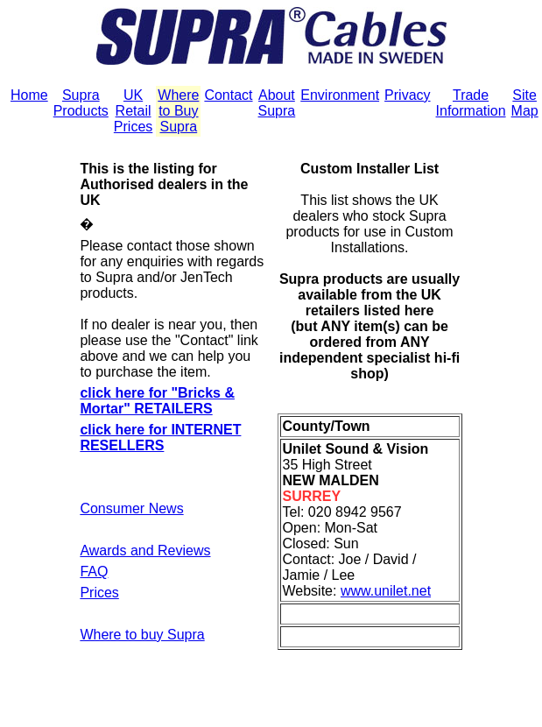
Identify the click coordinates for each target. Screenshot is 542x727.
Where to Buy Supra (178, 111)
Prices (99, 592)
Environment (339, 95)
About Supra (277, 103)
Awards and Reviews (145, 550)
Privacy (407, 95)
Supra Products (81, 103)
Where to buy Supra (142, 634)
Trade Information (471, 103)
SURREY (312, 496)
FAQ (94, 571)
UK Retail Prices (133, 111)
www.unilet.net (386, 590)
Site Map (524, 103)
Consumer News (131, 508)
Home (29, 95)
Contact (228, 95)
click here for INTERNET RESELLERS (160, 437)
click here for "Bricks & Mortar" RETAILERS (157, 400)
